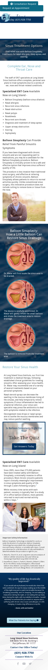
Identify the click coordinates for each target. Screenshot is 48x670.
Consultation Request (23, 4)
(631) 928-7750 (24, 652)
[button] (43, 17)
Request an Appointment (16, 8)
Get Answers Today (24, 446)
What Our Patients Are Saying (24, 620)
